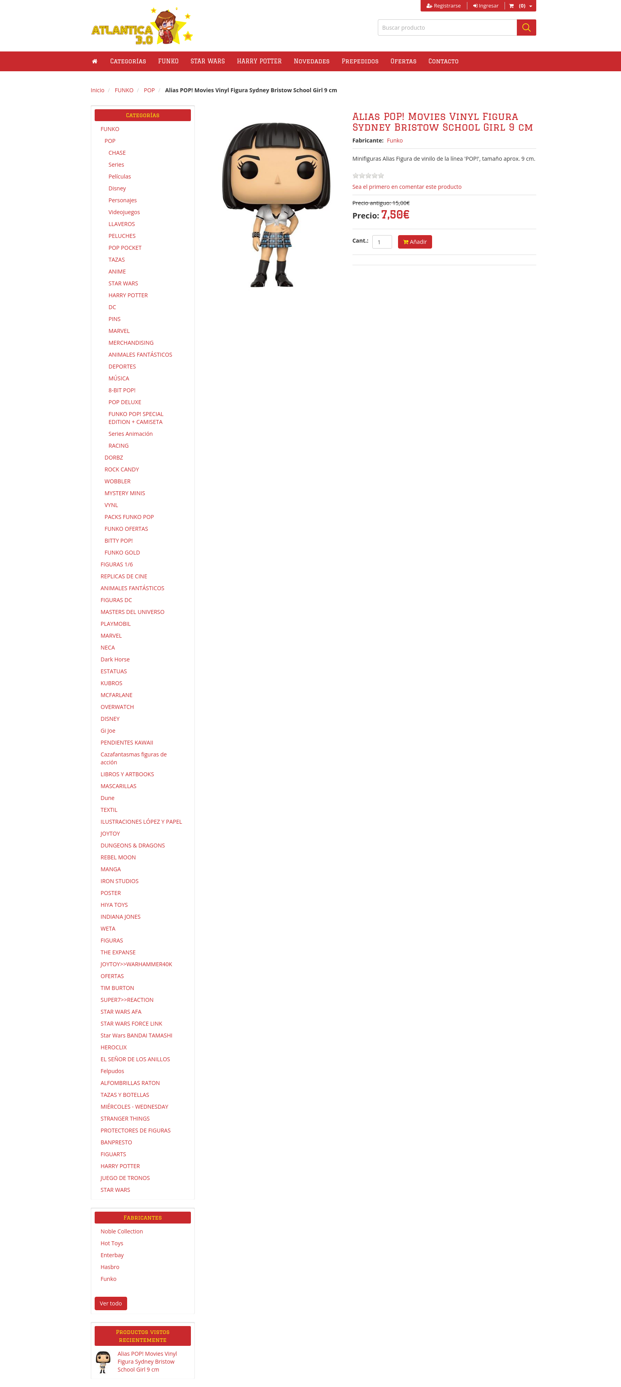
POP (110, 140)
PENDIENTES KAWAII (127, 742)
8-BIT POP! (122, 390)
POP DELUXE (125, 402)
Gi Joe (108, 730)
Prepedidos (360, 61)
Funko (108, 1278)
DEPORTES (122, 366)
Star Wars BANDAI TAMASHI (136, 1035)
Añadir (415, 241)
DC (112, 307)
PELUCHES (122, 235)
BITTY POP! (119, 540)
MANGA (111, 869)
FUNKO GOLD (122, 552)
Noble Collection (122, 1231)
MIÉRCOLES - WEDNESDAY (134, 1106)
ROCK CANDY (122, 469)
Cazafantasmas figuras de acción (134, 758)
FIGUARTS (113, 1154)
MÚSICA (119, 378)
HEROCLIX (114, 1047)
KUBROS (111, 683)
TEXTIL (109, 809)
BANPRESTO (116, 1142)
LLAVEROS (122, 224)
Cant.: (360, 240)
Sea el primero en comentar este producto (407, 186)
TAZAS (117, 259)
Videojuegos (124, 212)
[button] (168, 61)
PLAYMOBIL (116, 623)
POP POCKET (125, 247)
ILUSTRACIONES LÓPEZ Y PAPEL (141, 821)
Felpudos (112, 1071)
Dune (107, 798)
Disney (117, 188)
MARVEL (119, 330)
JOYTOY (110, 833)
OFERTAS (112, 976)
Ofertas (404, 61)
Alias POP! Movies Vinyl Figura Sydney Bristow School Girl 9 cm (147, 1361)
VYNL (111, 505)
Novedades (312, 61)
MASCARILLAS (119, 786)
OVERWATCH (117, 707)
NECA (108, 647)
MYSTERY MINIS (125, 493)
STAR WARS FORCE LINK (131, 1023)
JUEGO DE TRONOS (125, 1178)
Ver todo (111, 1303)
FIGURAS (112, 940)
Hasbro (110, 1267)
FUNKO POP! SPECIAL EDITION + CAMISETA (136, 418)
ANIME (117, 271)
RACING (119, 445)
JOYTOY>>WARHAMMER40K (136, 964)
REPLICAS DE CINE (124, 576)
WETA (108, 928)
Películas (120, 176)
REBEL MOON (118, 857)
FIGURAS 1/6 (117, 564)
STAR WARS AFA (121, 1011)
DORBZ (114, 457)
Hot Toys (112, 1243)
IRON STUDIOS (120, 881)
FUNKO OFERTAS (126, 528)
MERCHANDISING (131, 342)
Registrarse (444, 5)
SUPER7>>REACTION (127, 999)
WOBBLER (118, 481)
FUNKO (110, 129)
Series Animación (131, 433)
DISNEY (110, 718)
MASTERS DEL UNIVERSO (132, 612)
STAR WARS (123, 283)
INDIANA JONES (121, 916)
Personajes (123, 200)
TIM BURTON (117, 988)
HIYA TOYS (114, 904)
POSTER (111, 893)
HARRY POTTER (128, 295)
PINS (115, 319)
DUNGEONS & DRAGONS (133, 845)
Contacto (444, 61)
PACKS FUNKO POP (129, 517)
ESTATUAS (114, 671)
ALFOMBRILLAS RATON (130, 1083)
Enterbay (112, 1255)
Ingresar (486, 5)
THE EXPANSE (118, 952)
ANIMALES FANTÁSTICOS (140, 354)
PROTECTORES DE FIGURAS (136, 1130)
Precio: (365, 215)
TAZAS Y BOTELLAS (125, 1094)
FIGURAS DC (116, 600)
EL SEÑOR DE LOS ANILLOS (135, 1059)
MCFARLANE (117, 695)
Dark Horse (115, 659)
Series (116, 164)
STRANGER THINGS (125, 1118)
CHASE (117, 152)
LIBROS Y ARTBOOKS (127, 774)
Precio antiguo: (371, 203)
